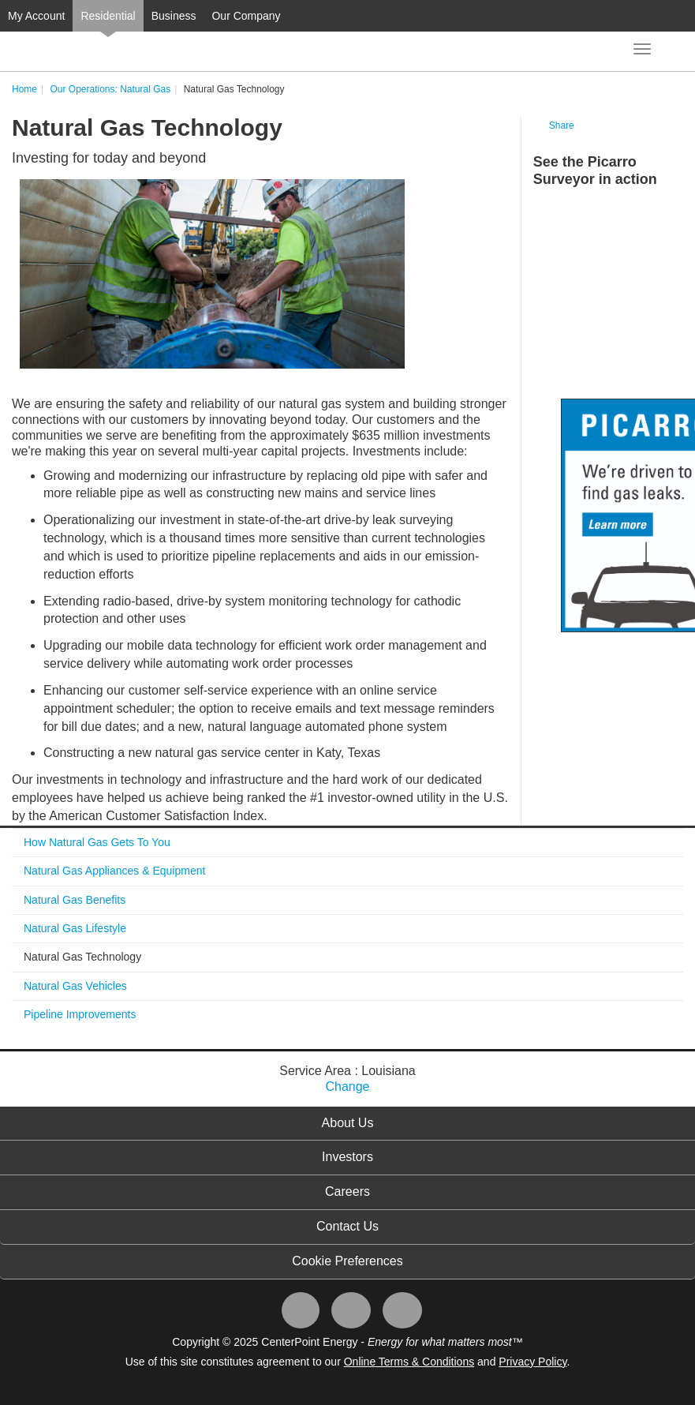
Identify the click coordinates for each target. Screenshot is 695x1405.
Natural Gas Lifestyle (75, 928)
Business (173, 15)
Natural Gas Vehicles (75, 986)
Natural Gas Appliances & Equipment (114, 870)
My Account (36, 15)
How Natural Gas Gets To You (97, 842)
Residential (107, 15)
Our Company (245, 15)
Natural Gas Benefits (74, 900)
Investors (347, 1156)
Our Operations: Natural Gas (110, 89)
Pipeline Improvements (80, 1014)
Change (347, 1086)
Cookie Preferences (347, 1261)
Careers (347, 1191)
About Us (348, 1123)
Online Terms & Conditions (409, 1361)
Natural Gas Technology (82, 956)
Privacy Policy (532, 1361)
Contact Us (347, 1226)
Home (24, 89)
